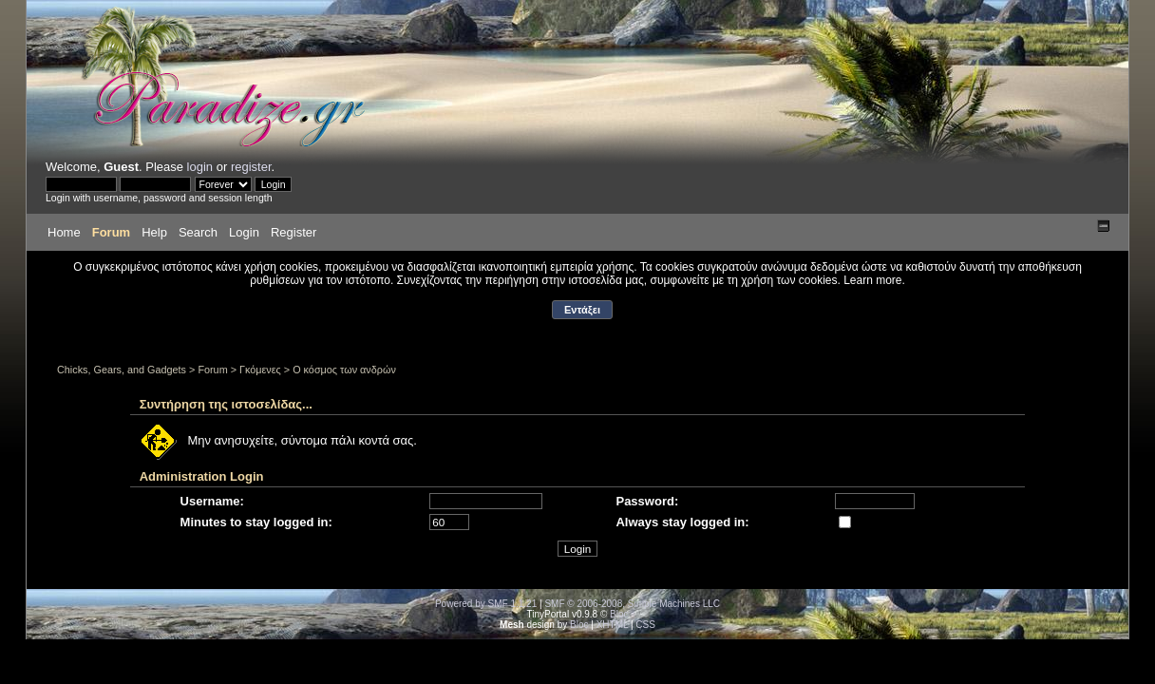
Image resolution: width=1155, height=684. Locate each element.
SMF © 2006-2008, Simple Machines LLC (632, 603)
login (200, 167)
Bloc (619, 614)
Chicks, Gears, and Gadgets (121, 369)
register (251, 167)
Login (244, 232)
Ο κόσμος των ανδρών (344, 369)
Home (64, 232)
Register (293, 232)
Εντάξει (582, 309)
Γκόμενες (260, 369)
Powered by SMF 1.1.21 (486, 603)
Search (198, 232)
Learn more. (874, 280)
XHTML (612, 624)
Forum (111, 232)
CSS (645, 624)
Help (154, 232)
